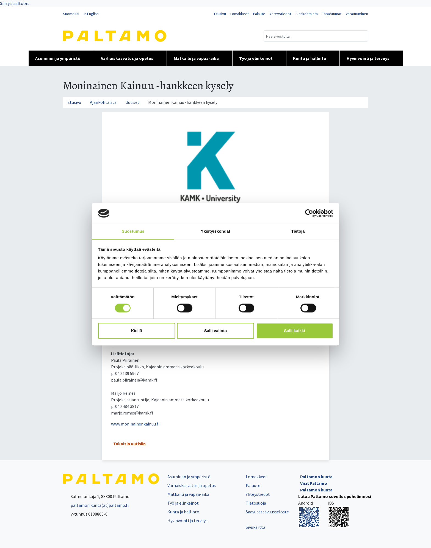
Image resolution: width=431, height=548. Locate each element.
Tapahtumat (331, 13)
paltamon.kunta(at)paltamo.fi (96, 505)
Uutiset (132, 102)
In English (91, 13)
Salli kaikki (294, 331)
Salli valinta (215, 331)
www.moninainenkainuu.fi (135, 424)
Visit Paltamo (313, 483)
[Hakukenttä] (316, 35)
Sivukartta (255, 527)
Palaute (259, 13)
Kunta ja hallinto (313, 58)
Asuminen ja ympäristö (61, 58)
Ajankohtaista (306, 13)
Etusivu (220, 13)
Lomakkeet (239, 13)
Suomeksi (71, 13)
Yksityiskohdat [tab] (215, 231)
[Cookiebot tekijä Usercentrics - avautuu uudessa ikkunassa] (309, 213)
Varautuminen (357, 13)
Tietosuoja (256, 503)
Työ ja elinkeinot (259, 58)
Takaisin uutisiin (129, 443)
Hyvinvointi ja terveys (371, 58)
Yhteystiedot (280, 13)
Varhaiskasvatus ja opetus (130, 58)
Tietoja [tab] (298, 231)
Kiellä (136, 331)
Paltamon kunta (316, 476)
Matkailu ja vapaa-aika (199, 58)
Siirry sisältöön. (14, 3)
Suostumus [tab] (133, 231)
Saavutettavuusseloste (267, 511)
